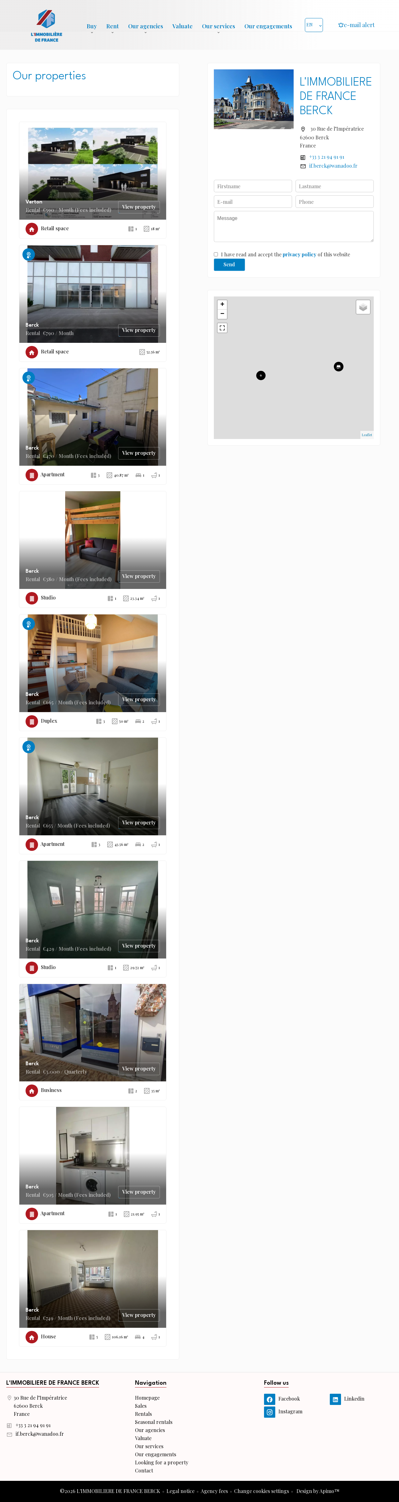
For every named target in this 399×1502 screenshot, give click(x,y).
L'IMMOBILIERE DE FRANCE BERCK (336, 97)
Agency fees (214, 1491)
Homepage (46, 25)
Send (229, 264)
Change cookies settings (261, 1491)
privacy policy (299, 254)
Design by (317, 1491)
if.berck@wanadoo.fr (333, 165)
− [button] (222, 314)
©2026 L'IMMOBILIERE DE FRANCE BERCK (110, 1491)
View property (139, 206)
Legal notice (180, 1491)
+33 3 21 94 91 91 (326, 156)
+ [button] (222, 305)
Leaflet (367, 434)
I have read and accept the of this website (285, 254)
